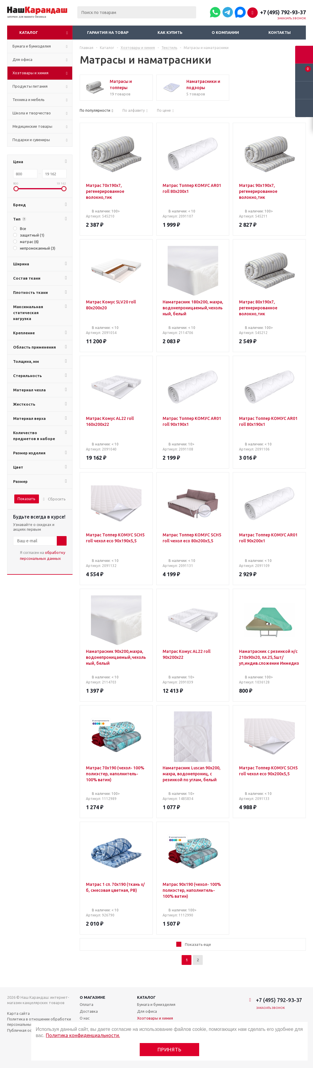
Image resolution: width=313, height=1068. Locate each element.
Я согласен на (42, 555)
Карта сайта (18, 1013)
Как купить (170, 32)
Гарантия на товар (107, 32)
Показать (26, 499)
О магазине (92, 997)
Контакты (279, 32)
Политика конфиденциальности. (83, 1035)
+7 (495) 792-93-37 (283, 12)
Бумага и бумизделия (156, 1004)
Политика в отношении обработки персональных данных (39, 1021)
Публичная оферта (24, 1030)
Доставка (89, 1011)
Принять (170, 1049)
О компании (225, 32)
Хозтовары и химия (155, 1018)
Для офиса (147, 1011)
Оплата (86, 1004)
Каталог (28, 32)
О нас (84, 1018)
